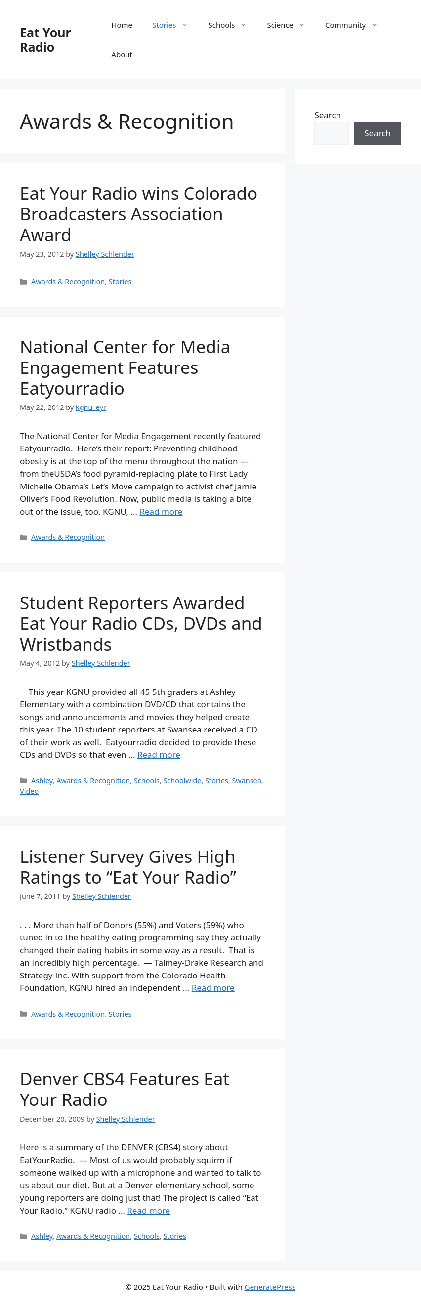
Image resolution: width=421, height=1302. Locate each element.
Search (327, 115)
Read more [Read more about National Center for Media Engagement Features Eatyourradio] (160, 511)
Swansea (246, 780)
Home (121, 25)
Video (29, 791)
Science (291, 25)
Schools (232, 25)
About (121, 54)
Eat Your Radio (45, 39)
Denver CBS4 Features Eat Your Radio (124, 1089)
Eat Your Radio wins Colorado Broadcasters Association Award (138, 213)
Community (356, 25)
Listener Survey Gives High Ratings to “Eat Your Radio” (128, 867)
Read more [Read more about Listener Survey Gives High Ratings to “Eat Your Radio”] (213, 987)
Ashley (41, 780)
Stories (175, 25)
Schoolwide (182, 780)
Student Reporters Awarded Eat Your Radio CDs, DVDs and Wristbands (141, 623)
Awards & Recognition (68, 281)
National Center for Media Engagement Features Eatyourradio (125, 367)
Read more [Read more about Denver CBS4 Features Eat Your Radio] (148, 1210)
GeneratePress (270, 1287)
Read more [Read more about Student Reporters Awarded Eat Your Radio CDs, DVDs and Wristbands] (158, 754)
